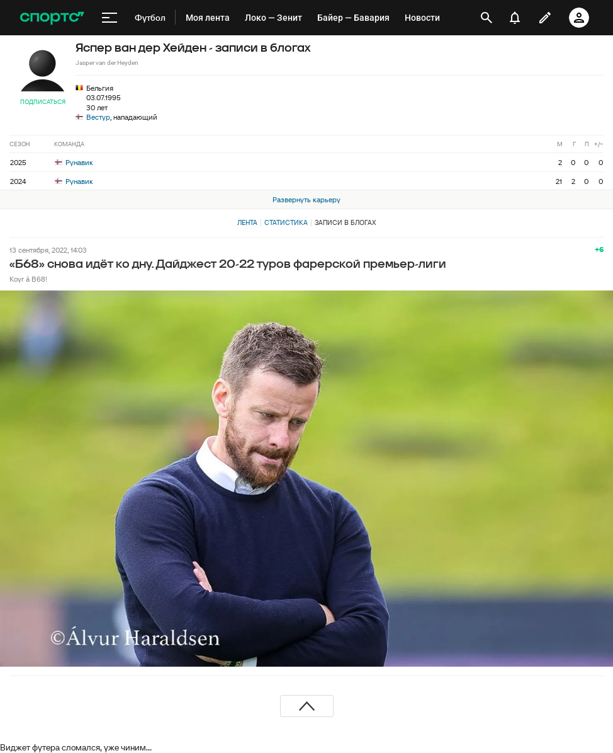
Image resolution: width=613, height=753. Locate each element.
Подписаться (42, 102)
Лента (247, 222)
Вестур (98, 117)
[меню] (109, 17)
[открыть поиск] (486, 18)
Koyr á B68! (28, 279)
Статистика (286, 222)
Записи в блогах (345, 222)
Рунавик (74, 162)
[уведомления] (515, 18)
